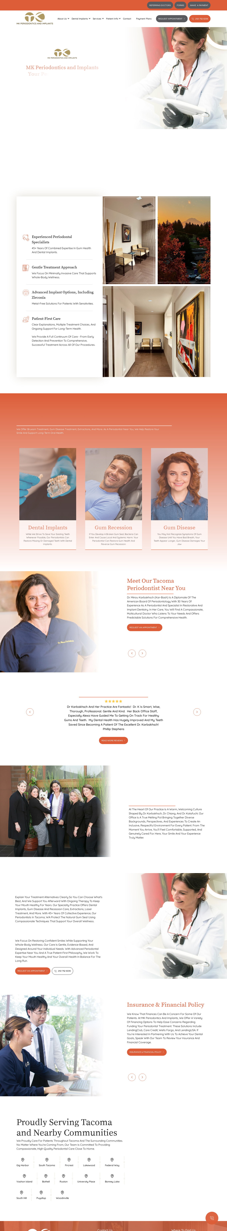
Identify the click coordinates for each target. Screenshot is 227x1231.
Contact (127, 18)
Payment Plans (144, 18)
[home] (34, 18)
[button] (62, 18)
